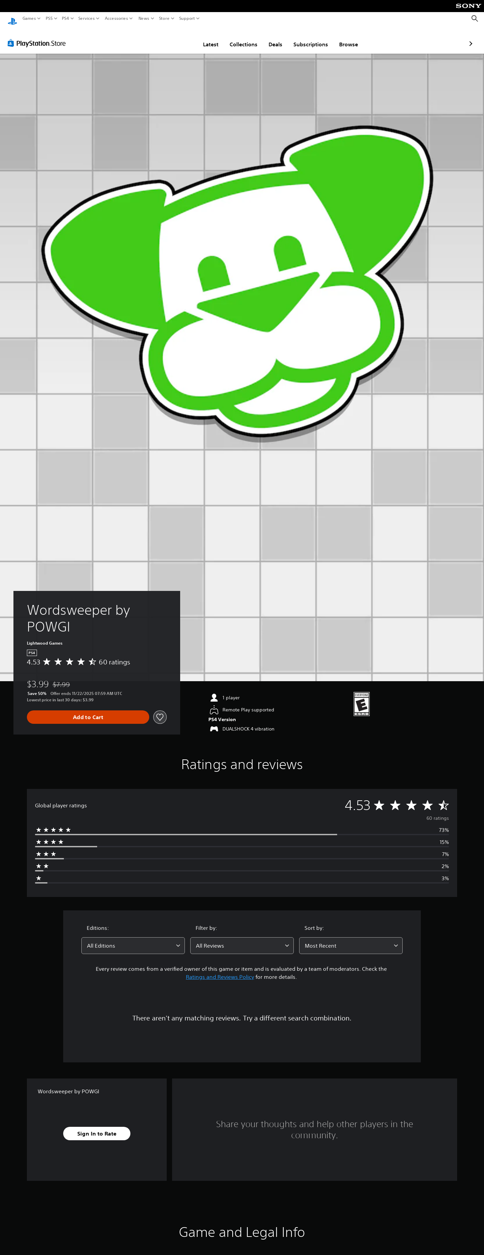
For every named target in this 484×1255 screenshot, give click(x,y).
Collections (204, 38)
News (144, 18)
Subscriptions (271, 38)
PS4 (65, 18)
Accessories (116, 18)
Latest (171, 38)
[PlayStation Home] (12, 18)
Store (164, 18)
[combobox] (133, 939)
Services (86, 18)
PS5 (49, 18)
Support (187, 18)
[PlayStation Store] (38, 36)
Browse (309, 38)
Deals (236, 38)
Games (29, 18)
